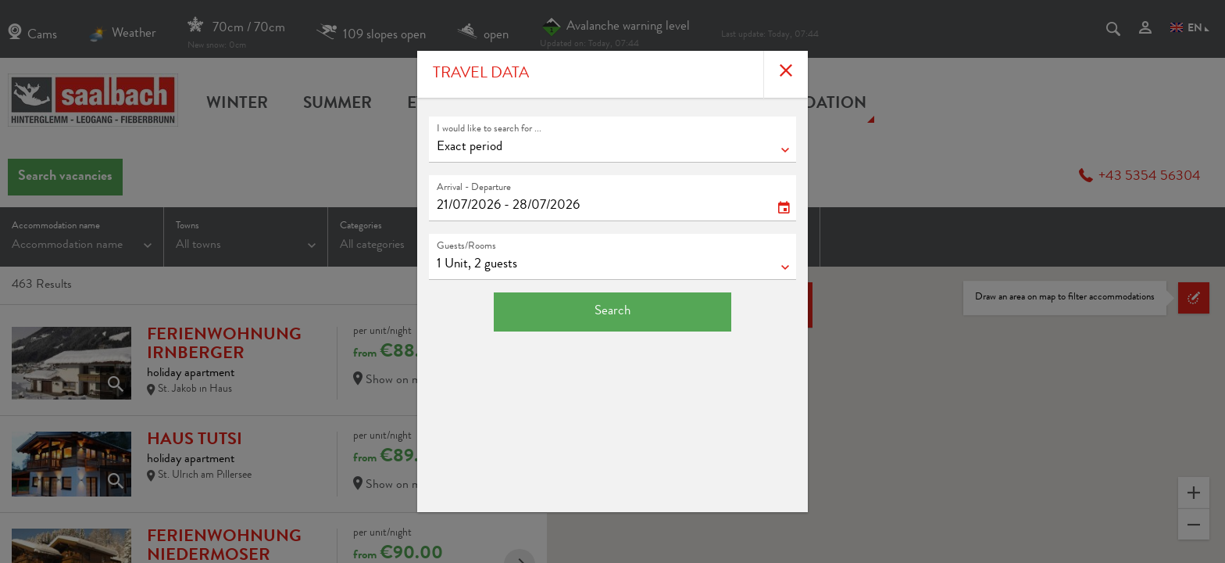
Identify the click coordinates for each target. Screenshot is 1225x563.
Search (612, 311)
